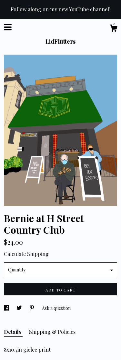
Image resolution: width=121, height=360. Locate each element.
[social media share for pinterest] (32, 308)
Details (13, 331)
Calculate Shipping (26, 253)
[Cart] (113, 29)
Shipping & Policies (52, 331)
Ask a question (56, 308)
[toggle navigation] (8, 27)
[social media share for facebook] (7, 308)
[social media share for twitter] (19, 308)
